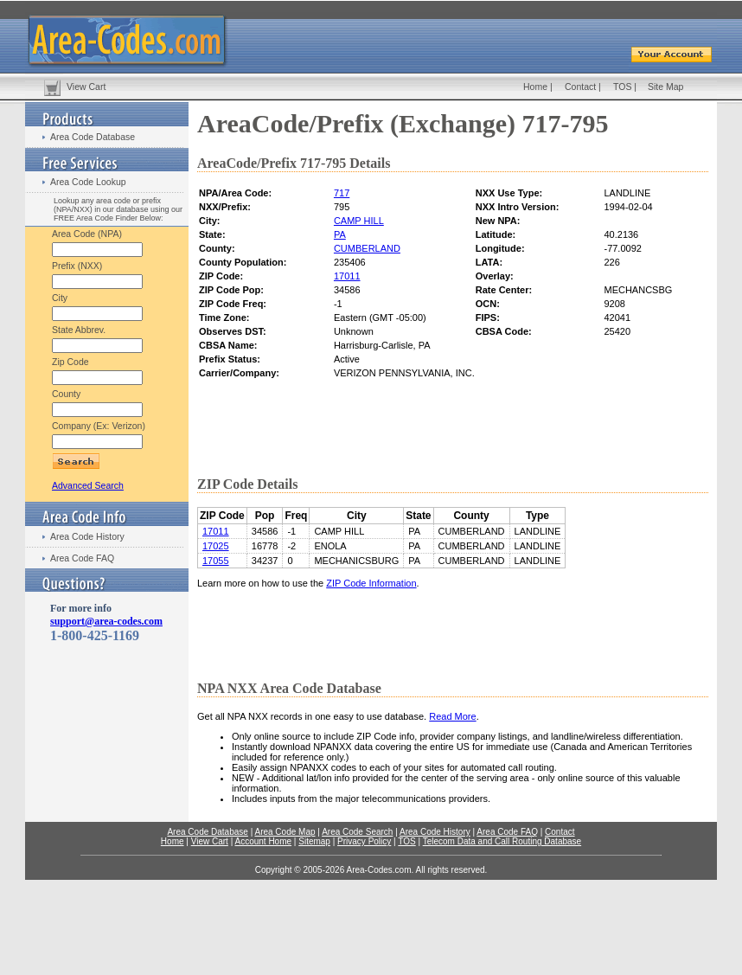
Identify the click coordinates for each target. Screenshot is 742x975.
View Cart (86, 86)
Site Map (665, 86)
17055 (215, 560)
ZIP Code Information (371, 583)
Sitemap (314, 841)
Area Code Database (92, 136)
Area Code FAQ (82, 558)
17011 (347, 276)
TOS (622, 86)
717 (341, 193)
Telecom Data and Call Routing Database (502, 841)
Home (535, 86)
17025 (215, 546)
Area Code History (87, 536)
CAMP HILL (359, 220)
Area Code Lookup (88, 181)
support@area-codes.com (106, 621)
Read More (452, 716)
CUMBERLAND (367, 248)
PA (340, 234)
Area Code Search (357, 832)
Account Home (262, 841)
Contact (580, 86)
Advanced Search (88, 485)
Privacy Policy (364, 841)
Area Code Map (284, 832)
